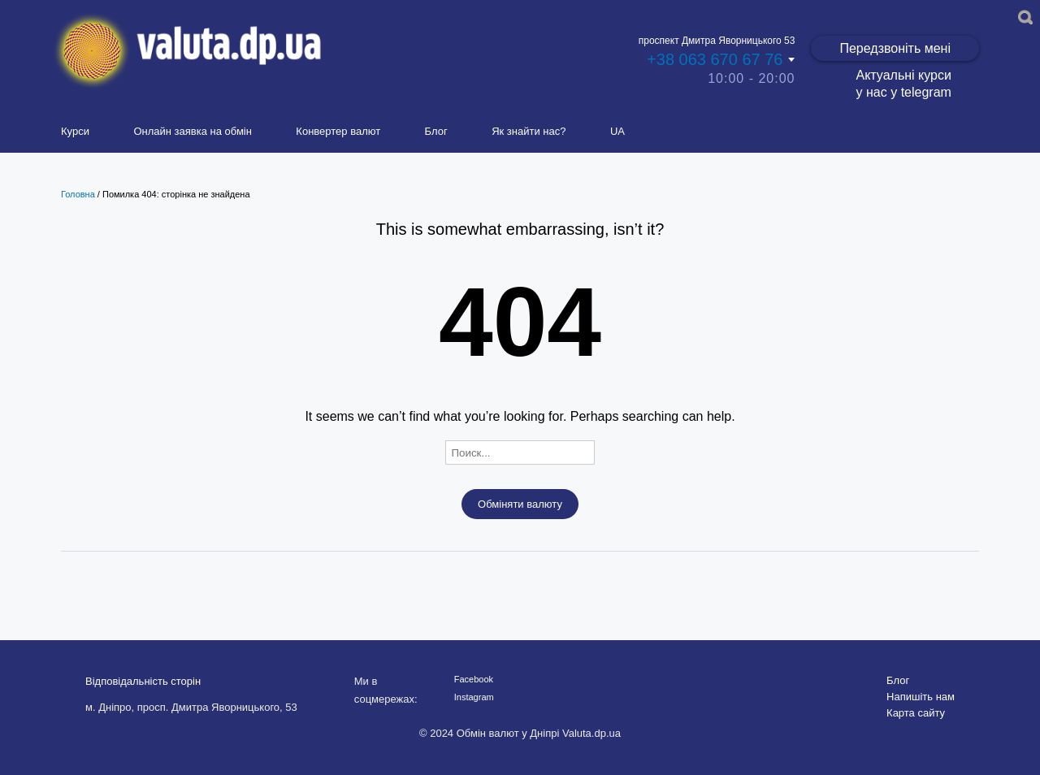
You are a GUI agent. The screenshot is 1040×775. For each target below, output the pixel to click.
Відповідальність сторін (143, 681)
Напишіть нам (920, 697)
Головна (78, 194)
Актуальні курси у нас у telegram (903, 83)
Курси (75, 131)
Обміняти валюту (520, 504)
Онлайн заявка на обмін (192, 131)
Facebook (473, 679)
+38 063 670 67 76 (714, 59)
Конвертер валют (338, 131)
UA (617, 131)
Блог (436, 131)
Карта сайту (915, 713)
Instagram (474, 697)
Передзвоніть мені (895, 48)
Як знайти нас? (529, 131)
